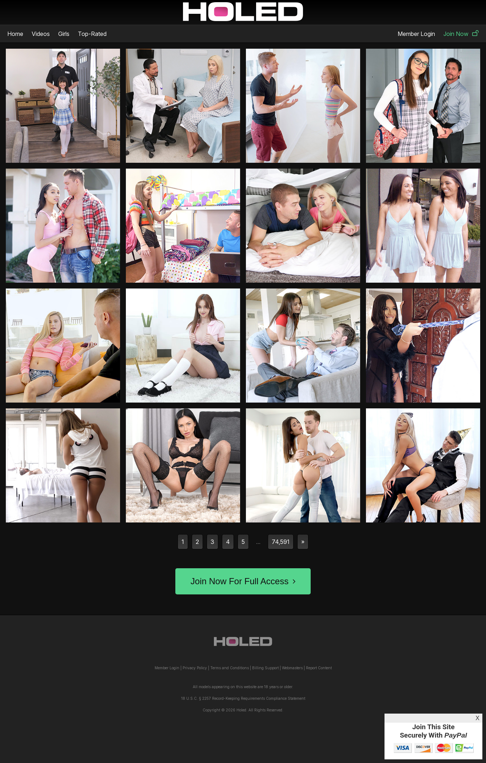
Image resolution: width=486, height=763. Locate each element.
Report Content (319, 668)
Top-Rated (92, 33)
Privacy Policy (195, 668)
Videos (41, 33)
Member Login (416, 33)
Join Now (461, 33)
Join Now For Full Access (243, 581)
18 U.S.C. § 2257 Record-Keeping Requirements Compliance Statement (243, 698)
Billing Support (265, 668)
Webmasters (292, 668)
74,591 (281, 541)
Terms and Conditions (229, 668)
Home (15, 33)
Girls (63, 33)
